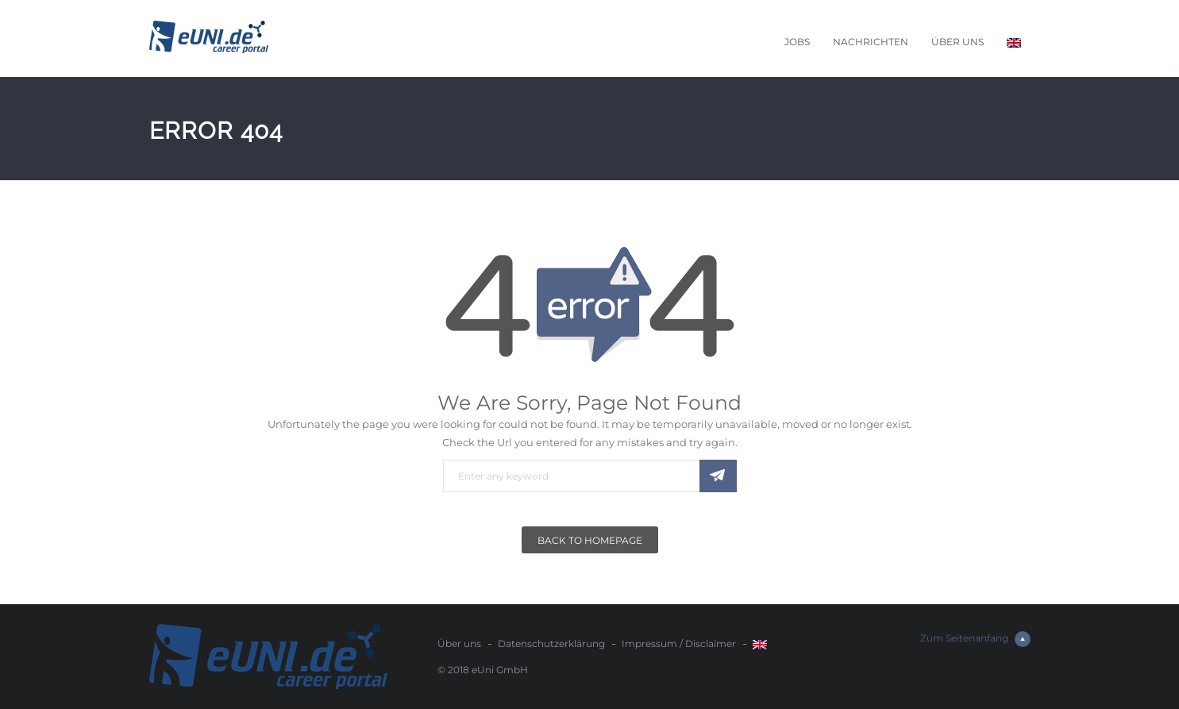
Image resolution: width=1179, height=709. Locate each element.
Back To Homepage (589, 540)
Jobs (797, 42)
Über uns (957, 42)
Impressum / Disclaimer (679, 643)
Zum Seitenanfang (975, 639)
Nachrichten (870, 42)
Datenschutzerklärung (551, 643)
